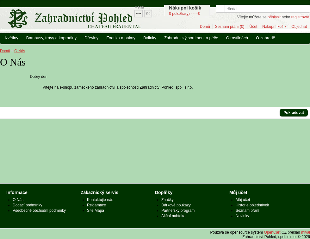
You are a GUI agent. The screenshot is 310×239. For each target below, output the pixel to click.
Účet (253, 26)
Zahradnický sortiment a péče (191, 37)
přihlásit (274, 17)
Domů (205, 26)
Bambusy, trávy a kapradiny (51, 37)
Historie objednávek (252, 205)
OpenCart (272, 232)
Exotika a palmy (120, 37)
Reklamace (96, 205)
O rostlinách (237, 37)
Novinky (242, 216)
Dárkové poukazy (176, 205)
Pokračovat (293, 112)
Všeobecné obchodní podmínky (39, 210)
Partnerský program (178, 210)
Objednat (299, 26)
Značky (167, 200)
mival (305, 232)
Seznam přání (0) (230, 26)
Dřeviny (91, 37)
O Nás (19, 51)
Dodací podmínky (27, 205)
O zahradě (265, 37)
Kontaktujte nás (100, 200)
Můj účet (243, 200)
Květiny (11, 37)
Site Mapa (95, 210)
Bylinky (149, 37)
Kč (148, 13)
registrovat (300, 17)
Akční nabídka (173, 216)
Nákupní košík (274, 26)
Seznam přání (247, 210)
